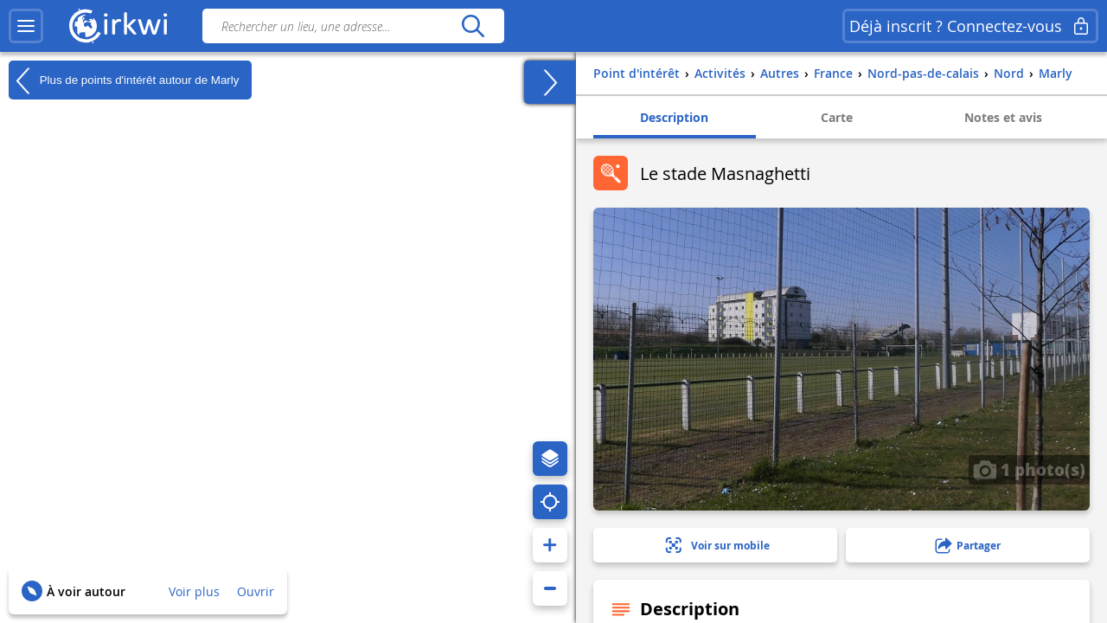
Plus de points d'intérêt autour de (124, 80)
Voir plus (194, 591)
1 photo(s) (1029, 469)
